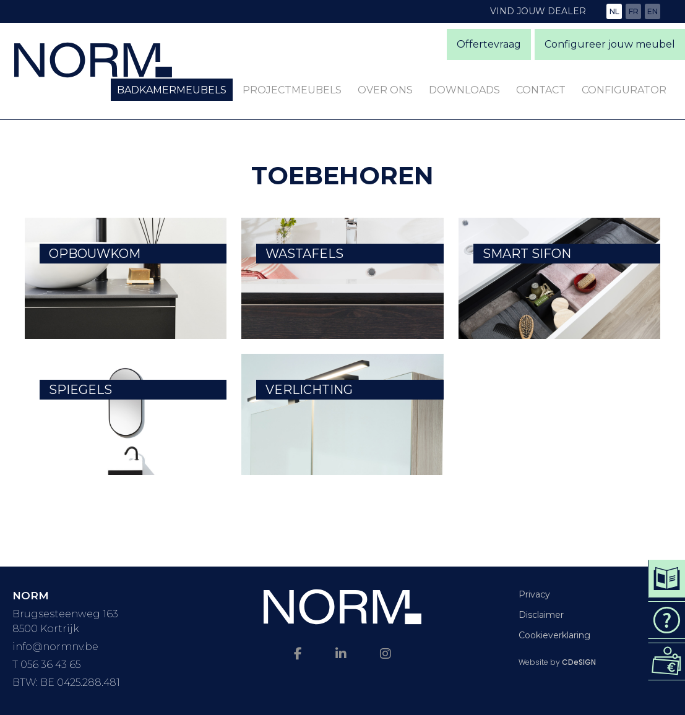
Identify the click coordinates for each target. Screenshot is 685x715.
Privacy (534, 594)
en (652, 11)
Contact (541, 90)
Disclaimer (541, 614)
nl (614, 11)
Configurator (624, 90)
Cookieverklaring (554, 635)
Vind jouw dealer (538, 11)
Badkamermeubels (171, 90)
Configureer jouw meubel (610, 44)
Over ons (385, 90)
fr (634, 11)
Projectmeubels (292, 90)
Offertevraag (489, 44)
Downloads (464, 90)
